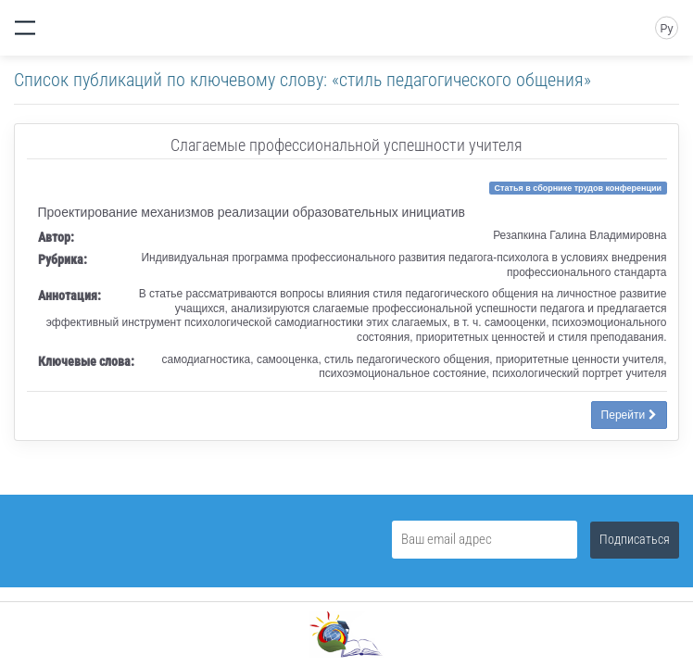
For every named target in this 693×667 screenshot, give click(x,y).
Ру (666, 28)
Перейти (629, 415)
